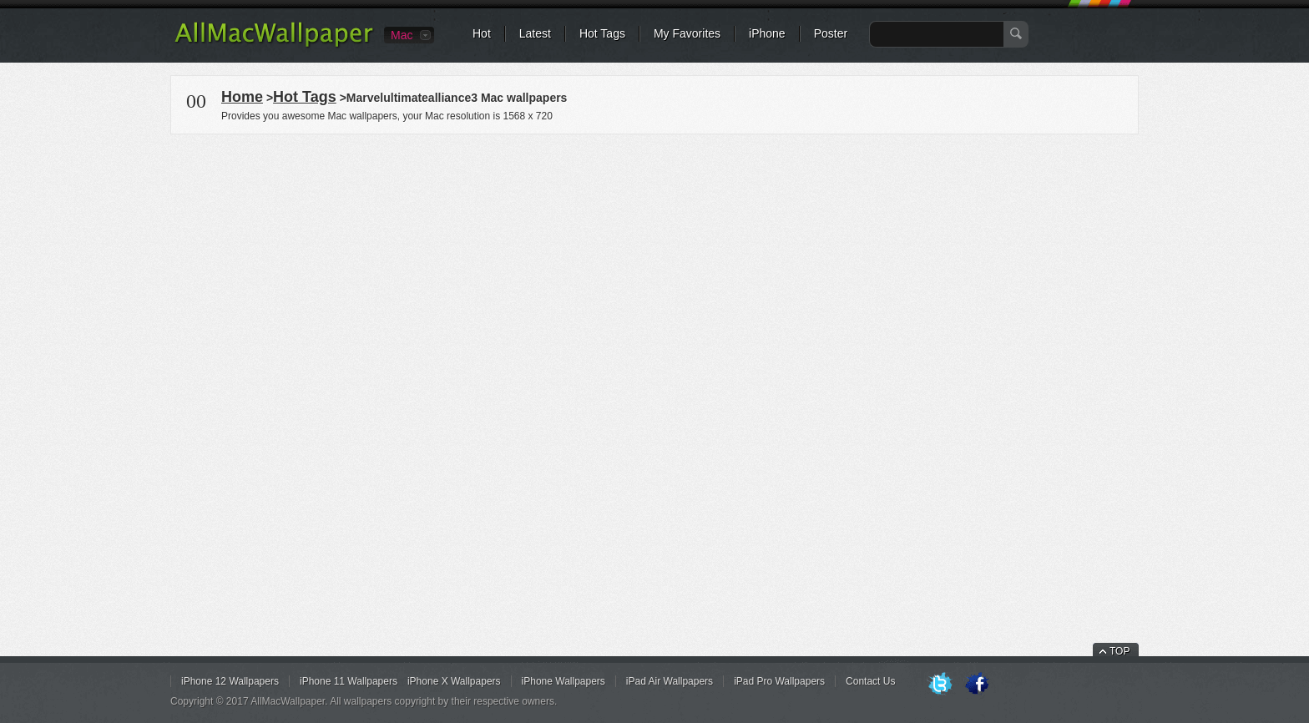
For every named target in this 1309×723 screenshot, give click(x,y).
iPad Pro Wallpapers (779, 681)
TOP (1119, 651)
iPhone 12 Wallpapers (230, 681)
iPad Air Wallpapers (669, 681)
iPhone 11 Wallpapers (348, 681)
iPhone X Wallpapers (454, 681)
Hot (482, 33)
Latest (535, 33)
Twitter (940, 684)
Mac (401, 35)
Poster (830, 33)
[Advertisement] (654, 254)
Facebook (976, 684)
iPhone (767, 33)
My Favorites (687, 33)
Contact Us (870, 681)
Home (242, 96)
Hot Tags (602, 33)
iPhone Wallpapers (563, 681)
